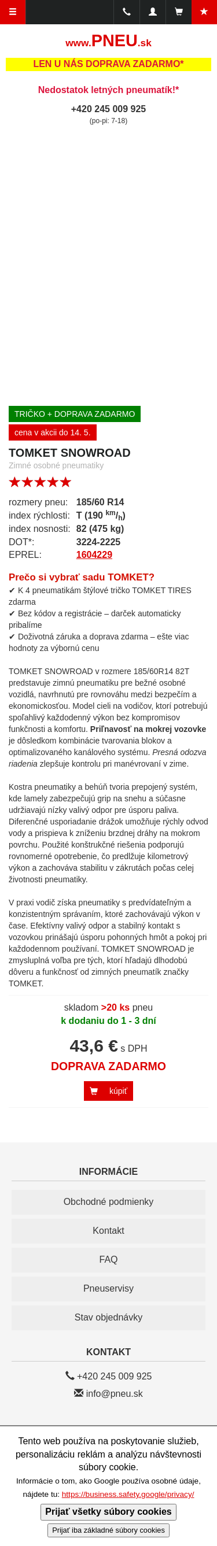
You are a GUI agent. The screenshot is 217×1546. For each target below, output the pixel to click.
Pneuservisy (108, 1288)
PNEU (108, 40)
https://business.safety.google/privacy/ (128, 1494)
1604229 (94, 555)
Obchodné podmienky (109, 1202)
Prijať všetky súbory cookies (108, 1512)
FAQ (108, 1259)
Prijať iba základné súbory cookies (108, 1530)
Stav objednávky (108, 1317)
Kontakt (108, 1231)
